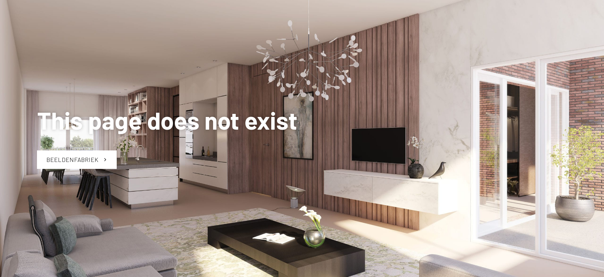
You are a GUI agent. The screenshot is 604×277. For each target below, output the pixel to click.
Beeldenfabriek (76, 159)
